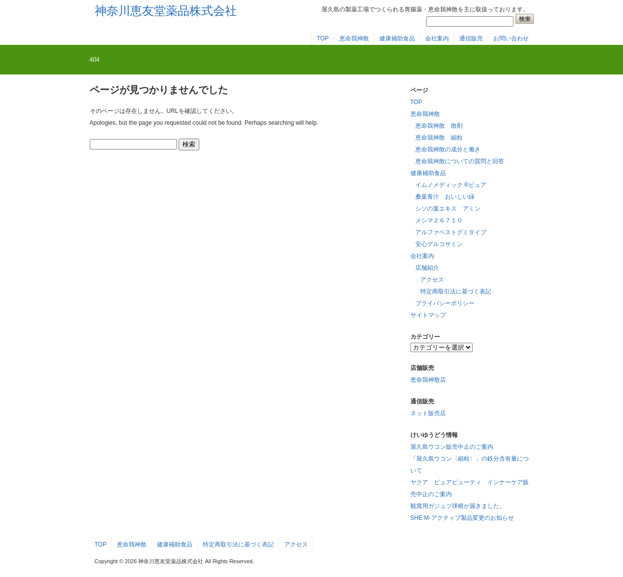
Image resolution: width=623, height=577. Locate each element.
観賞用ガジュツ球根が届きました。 (457, 506)
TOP (323, 38)
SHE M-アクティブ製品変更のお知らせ (462, 517)
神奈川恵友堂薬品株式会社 (166, 11)
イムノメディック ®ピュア (450, 184)
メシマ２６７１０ (439, 220)
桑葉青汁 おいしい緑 (445, 196)
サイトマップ (428, 315)
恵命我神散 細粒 (439, 137)
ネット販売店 (428, 413)
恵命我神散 (354, 38)
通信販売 (471, 38)
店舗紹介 (427, 267)
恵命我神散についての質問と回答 (459, 161)
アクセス (432, 279)
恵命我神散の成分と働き (447, 149)
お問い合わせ (511, 38)
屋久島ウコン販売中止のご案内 (451, 446)
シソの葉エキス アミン (447, 208)
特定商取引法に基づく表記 (455, 291)
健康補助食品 (397, 38)
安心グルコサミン (439, 244)
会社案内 (437, 38)
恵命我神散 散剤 (439, 125)
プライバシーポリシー (445, 303)
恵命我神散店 (428, 379)
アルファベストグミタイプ (450, 232)
